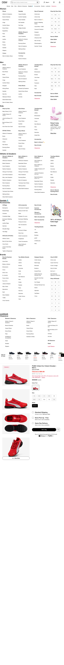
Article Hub (37, 17)
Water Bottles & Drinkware (22, 244)
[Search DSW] (25, 2)
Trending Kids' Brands (38, 109)
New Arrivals (37, 40)
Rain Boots (5, 144)
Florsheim (36, 83)
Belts (19, 213)
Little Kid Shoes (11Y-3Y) (7, 118)
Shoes (4, 11)
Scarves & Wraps (22, 230)
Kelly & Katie (53, 268)
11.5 (52, 32)
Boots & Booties (6, 17)
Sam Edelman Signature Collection (55, 274)
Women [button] (8, 6)
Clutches (4, 213)
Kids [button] (15, 6)
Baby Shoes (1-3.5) (7, 111)
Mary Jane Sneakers (7, 177)
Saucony (20, 290)
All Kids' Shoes (6, 130)
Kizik (19, 274)
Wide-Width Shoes (6, 99)
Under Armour (21, 296)
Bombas (36, 235)
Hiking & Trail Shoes (7, 172)
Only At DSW (53, 257)
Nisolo (35, 287)
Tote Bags (4, 231)
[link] (12, 356)
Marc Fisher (5, 286)
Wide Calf (53, 42)
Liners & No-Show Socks (6, 247)
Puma (35, 129)
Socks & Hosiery (22, 58)
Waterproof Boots (6, 97)
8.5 (52, 25)
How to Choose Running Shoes (54, 190)
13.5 (52, 86)
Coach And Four (54, 262)
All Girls (50, 336)
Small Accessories (22, 236)
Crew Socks (5, 244)
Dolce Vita (4, 272)
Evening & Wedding (23, 219)
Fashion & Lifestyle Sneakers (23, 39)
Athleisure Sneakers (7, 160)
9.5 (59, 25)
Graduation (37, 35)
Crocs (35, 80)
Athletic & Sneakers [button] (22, 6)
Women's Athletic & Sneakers (7, 157)
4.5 (55, 14)
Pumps (4, 45)
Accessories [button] (37, 6)
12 (55, 32)
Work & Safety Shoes (7, 56)
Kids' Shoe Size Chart (7, 126)
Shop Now (53, 133)
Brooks (36, 74)
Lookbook (48, 6)
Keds (19, 271)
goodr (35, 238)
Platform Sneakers (6, 180)
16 (52, 89)
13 (58, 32)
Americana (37, 14)
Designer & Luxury (22, 216)
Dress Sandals (21, 19)
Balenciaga (37, 262)
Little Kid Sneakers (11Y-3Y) (39, 173)
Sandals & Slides (30, 336)
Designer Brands (38, 257)
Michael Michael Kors (39, 285)
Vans (19, 299)
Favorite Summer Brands (7, 257)
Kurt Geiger (37, 282)
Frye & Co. (5, 281)
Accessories (37, 92)
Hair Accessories (22, 224)
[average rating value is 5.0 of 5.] (36, 380)
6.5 (59, 18)
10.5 (55, 29)
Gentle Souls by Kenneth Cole (38, 274)
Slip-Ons (4, 94)
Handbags (20, 56)
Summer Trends (38, 46)
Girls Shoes (21, 108)
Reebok (52, 180)
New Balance (37, 124)
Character (4, 139)
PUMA (51, 177)
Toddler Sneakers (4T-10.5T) (39, 169)
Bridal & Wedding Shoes (38, 23)
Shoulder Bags (5, 229)
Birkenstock (37, 72)
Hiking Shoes (5, 88)
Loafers (4, 39)
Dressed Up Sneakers (23, 88)
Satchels (4, 226)
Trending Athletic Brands (55, 157)
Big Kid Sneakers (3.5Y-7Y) (38, 177)
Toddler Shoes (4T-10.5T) (6, 114)
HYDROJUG (37, 241)
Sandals (4, 47)
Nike (35, 86)
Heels (3, 36)
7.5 (55, 22)
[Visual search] (37, 2)
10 (52, 29)
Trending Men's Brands (38, 65)
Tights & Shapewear (7, 251)
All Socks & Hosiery (7, 236)
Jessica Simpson (6, 283)
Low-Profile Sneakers (7, 174)
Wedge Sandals (22, 28)
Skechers (36, 132)
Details (43, 377)
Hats (19, 227)
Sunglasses (21, 238)
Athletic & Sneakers (7, 14)
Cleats (4, 142)
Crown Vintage (54, 265)
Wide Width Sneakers (7, 197)
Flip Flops (20, 25)
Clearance (53, 46)
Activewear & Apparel (23, 208)
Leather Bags (5, 223)
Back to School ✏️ (38, 19)
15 (58, 86)
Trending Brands (38, 227)
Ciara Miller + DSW (39, 26)
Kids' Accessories (39, 220)
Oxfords (20, 97)
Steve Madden (5, 295)
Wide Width (53, 39)
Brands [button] (43, 6)
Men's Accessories (39, 217)
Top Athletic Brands (23, 257)
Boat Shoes (5, 71)
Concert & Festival (38, 29)
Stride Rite (37, 135)
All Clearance (51, 340)
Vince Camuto (5, 300)
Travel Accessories (22, 241)
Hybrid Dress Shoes (23, 91)
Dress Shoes (5, 28)
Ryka (19, 288)
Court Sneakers (22, 36)
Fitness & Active (22, 222)
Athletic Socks (5, 238)
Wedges (4, 53)
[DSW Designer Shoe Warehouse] (5, 2)
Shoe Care (20, 233)
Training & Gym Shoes (7, 191)
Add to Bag (44, 429)
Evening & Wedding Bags (7, 219)
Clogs (3, 22)
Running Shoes (22, 43)
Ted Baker (36, 293)
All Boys (50, 333)
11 (58, 29)
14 (55, 86)
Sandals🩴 (30, 6)
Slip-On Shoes (21, 126)
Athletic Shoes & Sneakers (22, 32)
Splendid (36, 290)
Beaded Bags (5, 210)
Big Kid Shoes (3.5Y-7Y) (7, 123)
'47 (35, 229)
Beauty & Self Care (23, 210)
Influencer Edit (37, 38)
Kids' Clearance (52, 318)
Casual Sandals (22, 14)
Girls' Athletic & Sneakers (38, 161)
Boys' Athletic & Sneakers (38, 165)
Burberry (36, 268)
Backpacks (5, 208)
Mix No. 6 (52, 271)
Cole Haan (36, 77)
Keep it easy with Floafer (54, 124)
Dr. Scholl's (5, 275)
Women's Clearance (10, 318)
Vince (35, 296)
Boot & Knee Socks (7, 241)
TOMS (3, 297)
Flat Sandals (21, 22)
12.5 (55, 82)
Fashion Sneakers (6, 169)
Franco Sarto (5, 278)
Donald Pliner (37, 271)
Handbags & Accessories (8, 337)
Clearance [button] (53, 6)
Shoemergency (38, 43)
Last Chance (51, 346)
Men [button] (12, 6)
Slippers (4, 50)
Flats (3, 33)
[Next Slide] (62, 355)
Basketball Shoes (22, 163)
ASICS (52, 163)
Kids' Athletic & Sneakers (38, 157)
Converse (36, 118)
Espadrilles (5, 31)
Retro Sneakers (6, 183)
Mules (3, 42)
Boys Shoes (21, 131)
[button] (58, 429)
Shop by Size (6, 108)
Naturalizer (5, 289)
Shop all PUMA (35, 369)
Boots (3, 74)
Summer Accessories (37, 208)
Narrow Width (54, 36)
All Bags (4, 205)
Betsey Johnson (6, 264)
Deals (49, 343)
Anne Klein (5, 261)
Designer (36, 32)
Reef (35, 88)
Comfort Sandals (22, 17)
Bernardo (36, 265)
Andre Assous (37, 260)
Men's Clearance (30, 318)
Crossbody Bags (6, 216)
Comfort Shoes (6, 25)
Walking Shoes (21, 49)
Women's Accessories (37, 213)
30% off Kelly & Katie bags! (56, 220)
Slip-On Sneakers (22, 46)
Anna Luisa (53, 260)
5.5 (52, 18)
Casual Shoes (5, 19)
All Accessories (22, 205)
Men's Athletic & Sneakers (22, 157)
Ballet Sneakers (6, 163)
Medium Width (54, 96)
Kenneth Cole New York (38, 278)
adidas (36, 69)
